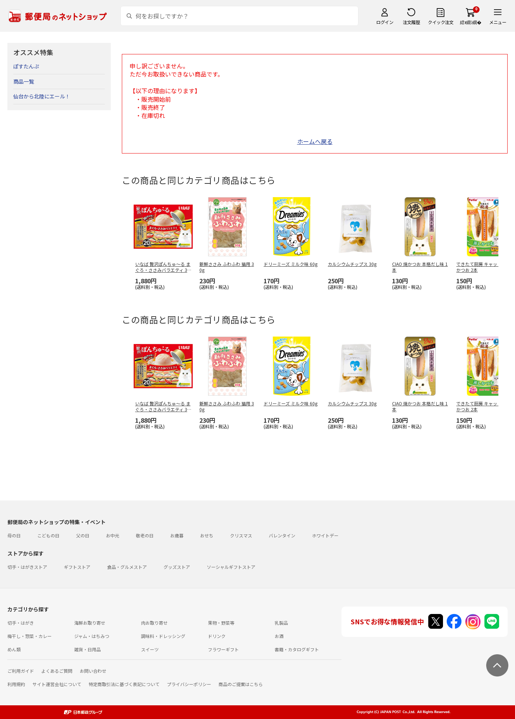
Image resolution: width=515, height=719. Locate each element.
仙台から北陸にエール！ (41, 96)
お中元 (112, 535)
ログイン (384, 22)
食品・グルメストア (127, 567)
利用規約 (16, 684)
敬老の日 (145, 535)
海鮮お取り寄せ (89, 623)
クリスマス (241, 535)
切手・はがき (20, 623)
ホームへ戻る (315, 141)
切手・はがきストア (27, 567)
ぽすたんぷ (26, 66)
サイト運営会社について (56, 684)
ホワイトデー (325, 535)
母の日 (14, 535)
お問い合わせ (93, 671)
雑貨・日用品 (87, 649)
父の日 (82, 535)
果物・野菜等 (221, 623)
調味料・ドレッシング (163, 636)
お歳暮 (176, 535)
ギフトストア (77, 567)
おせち (206, 535)
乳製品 (281, 623)
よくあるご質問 (56, 671)
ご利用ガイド (20, 671)
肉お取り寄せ (154, 623)
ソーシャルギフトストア (231, 567)
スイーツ (150, 649)
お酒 (279, 636)
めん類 (14, 649)
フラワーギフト (223, 649)
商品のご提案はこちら (241, 684)
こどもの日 (48, 535)
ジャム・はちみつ (91, 636)
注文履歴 (411, 22)
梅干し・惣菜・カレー (29, 636)
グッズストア (177, 567)
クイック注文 (440, 22)
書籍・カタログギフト (297, 649)
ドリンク (217, 636)
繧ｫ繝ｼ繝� (470, 22)
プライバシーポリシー (189, 684)
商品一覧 (23, 81)
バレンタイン (282, 535)
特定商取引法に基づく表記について (124, 684)
